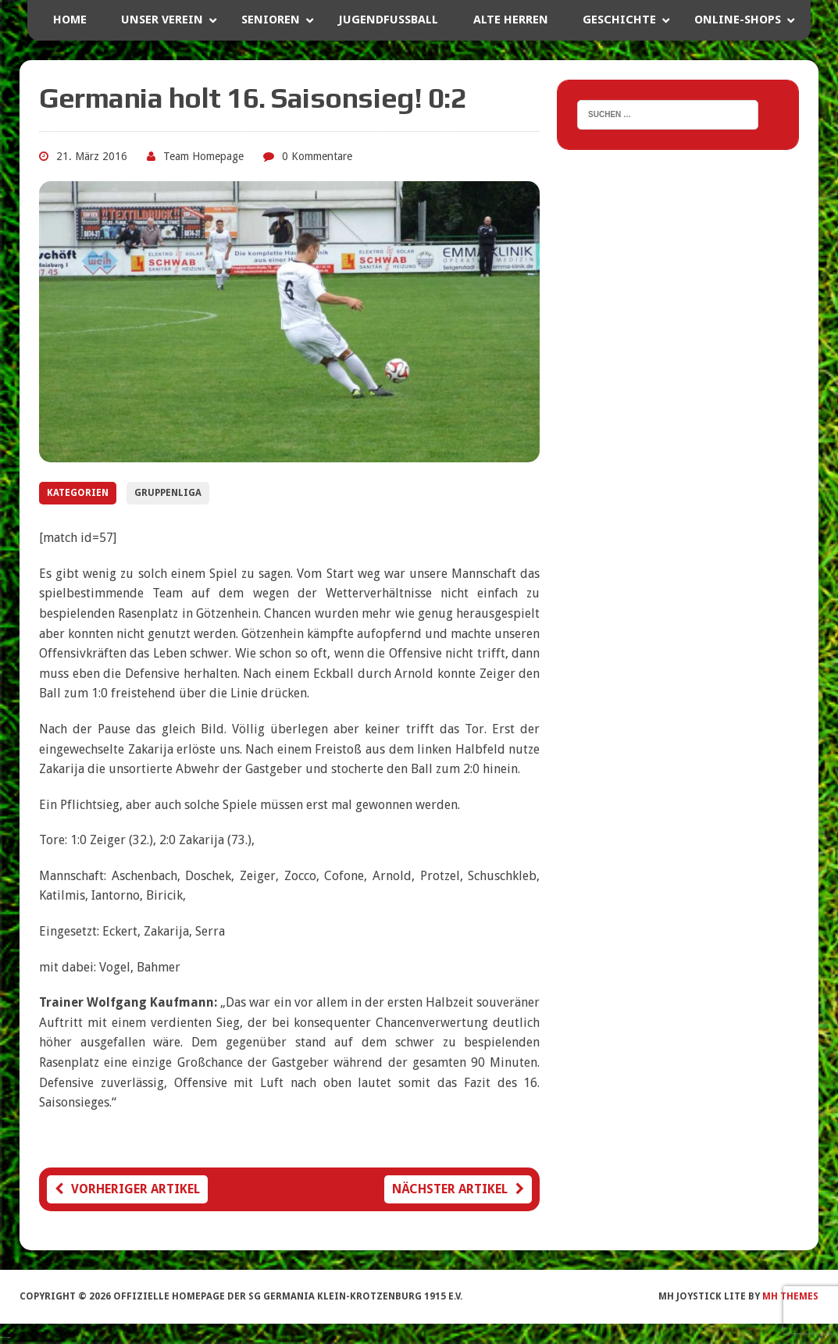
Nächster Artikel (458, 1189)
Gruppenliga (167, 492)
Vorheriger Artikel (127, 1189)
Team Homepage (203, 156)
